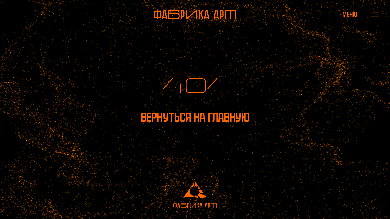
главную (229, 117)
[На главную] (195, 14)
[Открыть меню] (350, 15)
